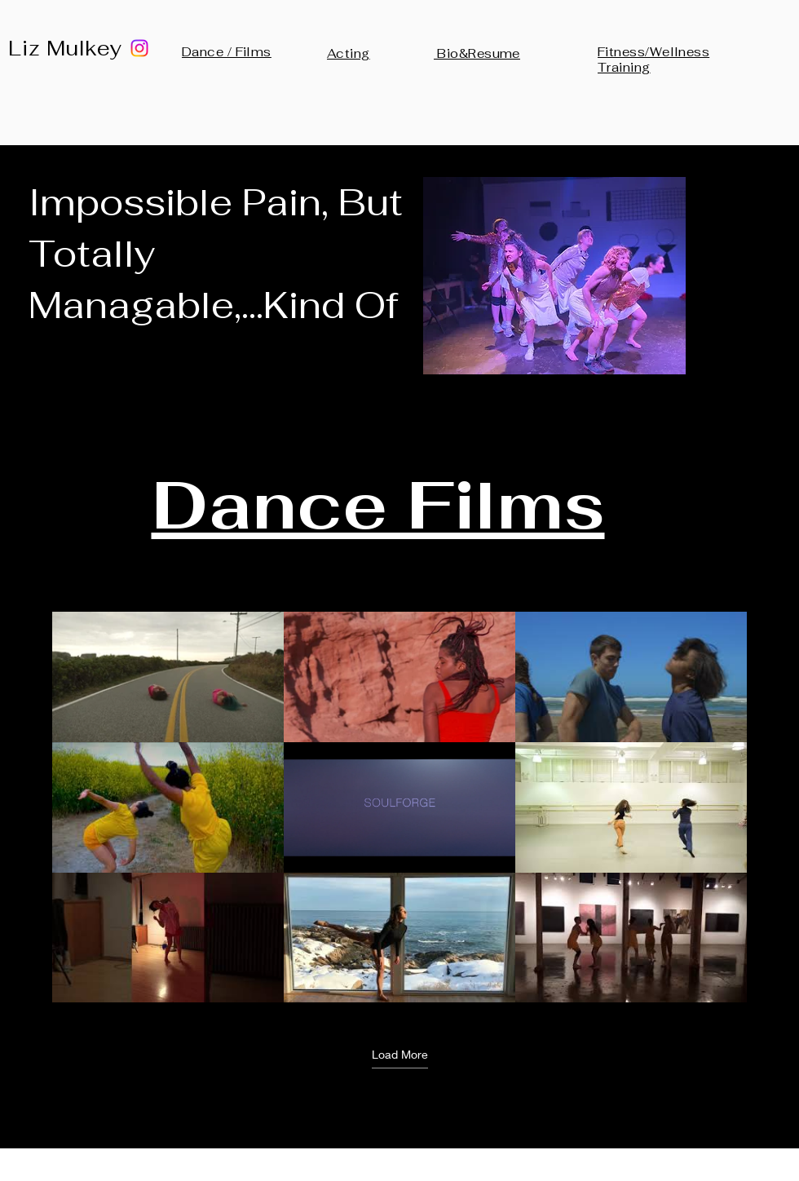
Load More (400, 1053)
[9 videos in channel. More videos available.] (399, 807)
